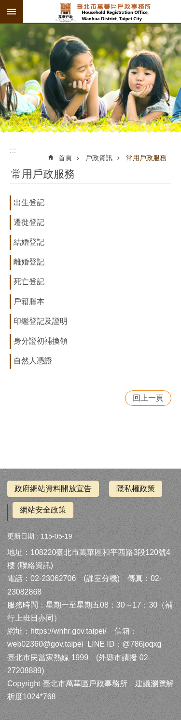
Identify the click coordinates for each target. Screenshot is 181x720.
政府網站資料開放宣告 (53, 489)
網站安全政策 (43, 510)
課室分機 (101, 578)
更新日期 (20, 536)
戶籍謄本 (29, 301)
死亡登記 (29, 281)
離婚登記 (29, 262)
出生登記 (29, 202)
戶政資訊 (98, 158)
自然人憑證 (33, 361)
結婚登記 (29, 242)
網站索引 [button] (11, 11)
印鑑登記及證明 (41, 321)
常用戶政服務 (146, 158)
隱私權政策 (135, 489)
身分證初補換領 (41, 341)
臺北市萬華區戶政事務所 (102, 11)
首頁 (65, 158)
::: (3, 473)
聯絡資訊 (35, 565)
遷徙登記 (29, 222)
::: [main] (13, 150)
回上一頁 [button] (148, 398)
